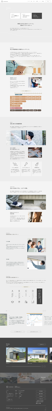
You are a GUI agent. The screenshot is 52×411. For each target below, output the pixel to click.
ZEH (19, 397)
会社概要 (43, 1)
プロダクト (34, 1)
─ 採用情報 (20, 396)
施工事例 (37, 1)
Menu (48, 1)
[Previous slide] (43, 310)
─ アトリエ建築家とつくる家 (9, 399)
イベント (40, 1)
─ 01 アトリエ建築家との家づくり (9, 393)
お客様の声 (16, 393)
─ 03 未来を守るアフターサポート (9, 396)
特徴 (31, 1)
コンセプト (29, 1)
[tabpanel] (16, 356)
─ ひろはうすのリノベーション (9, 400)
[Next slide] (45, 310)
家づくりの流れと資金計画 (21, 390)
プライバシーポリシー (8, 407)
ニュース (16, 396)
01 (6, 310)
